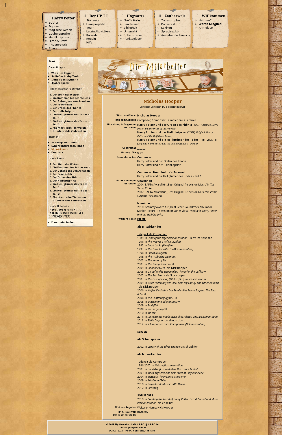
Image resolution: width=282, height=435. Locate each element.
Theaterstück (58, 45)
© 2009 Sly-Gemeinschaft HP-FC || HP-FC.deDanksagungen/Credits (132, 426)
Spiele (53, 48)
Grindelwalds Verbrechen (69, 131)
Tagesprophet (171, 20)
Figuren (54, 26)
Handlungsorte (59, 37)
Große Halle (132, 20)
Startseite (92, 20)
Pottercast (168, 24)
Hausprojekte (95, 24)
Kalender (92, 35)
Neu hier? (205, 20)
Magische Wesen (60, 30)
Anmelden (206, 28)
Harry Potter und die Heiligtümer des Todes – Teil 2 (173, 140)
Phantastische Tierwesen (69, 127)
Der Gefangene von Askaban (71, 101)
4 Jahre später (60, 82)
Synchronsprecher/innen (67, 145)
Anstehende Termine (175, 35)
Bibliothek (130, 28)
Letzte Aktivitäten (98, 31)
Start (52, 61)
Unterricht (130, 31)
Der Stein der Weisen (66, 94)
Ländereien (131, 24)
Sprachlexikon (170, 31)
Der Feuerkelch (62, 104)
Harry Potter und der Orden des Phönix (164, 125)
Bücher (53, 22)
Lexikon (166, 28)
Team (90, 28)
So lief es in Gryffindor (66, 76)
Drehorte (57, 152)
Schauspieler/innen (64, 142)
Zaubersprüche (59, 34)
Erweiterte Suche (62, 222)
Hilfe (89, 42)
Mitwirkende (59, 149)
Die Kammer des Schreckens (71, 97)
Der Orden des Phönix (66, 107)
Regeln (91, 39)
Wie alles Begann (62, 73)
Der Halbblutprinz (64, 111)
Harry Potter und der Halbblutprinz (162, 132)
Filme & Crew (58, 41)
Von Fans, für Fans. (144, 430)
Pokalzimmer (133, 35)
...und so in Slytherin (64, 79)
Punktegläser (133, 39)
